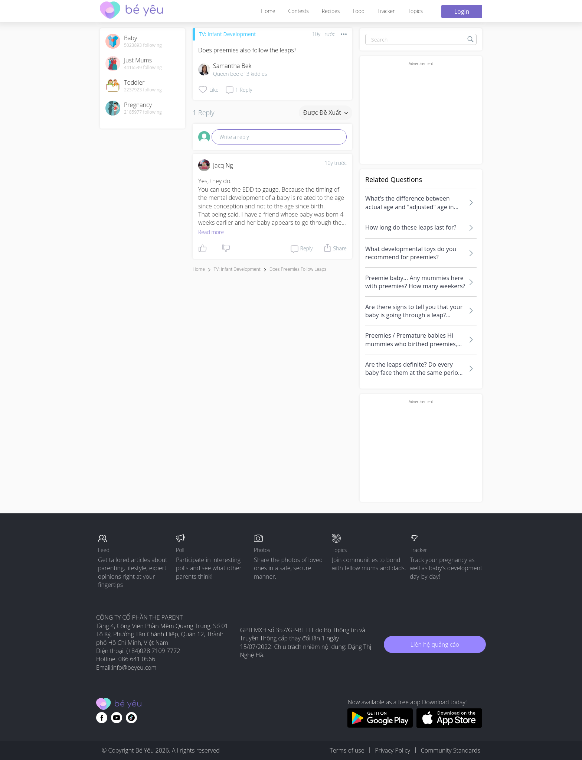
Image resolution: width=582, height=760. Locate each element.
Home (268, 10)
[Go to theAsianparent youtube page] (116, 717)
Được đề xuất (325, 112)
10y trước (335, 162)
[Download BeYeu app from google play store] (380, 725)
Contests (298, 10)
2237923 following (143, 90)
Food (358, 10)
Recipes (331, 10)
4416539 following (143, 68)
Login (462, 11)
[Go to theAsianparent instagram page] (131, 717)
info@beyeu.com (134, 667)
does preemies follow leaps (297, 269)
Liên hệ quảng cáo (435, 644)
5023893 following (143, 45)
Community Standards (450, 750)
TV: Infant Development (227, 34)
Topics (415, 10)
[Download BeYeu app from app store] (449, 725)
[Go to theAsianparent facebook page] (101, 717)
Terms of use (347, 750)
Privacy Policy (392, 750)
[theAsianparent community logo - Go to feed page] (131, 10)
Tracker (386, 10)
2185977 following (143, 112)
